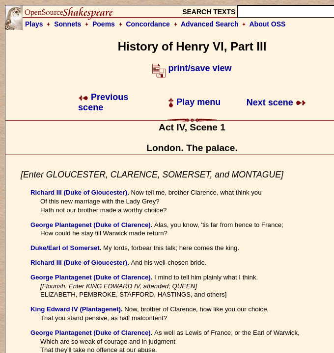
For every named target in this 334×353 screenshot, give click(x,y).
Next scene (276, 102)
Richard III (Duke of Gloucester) (78, 192)
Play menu (194, 102)
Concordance (147, 24)
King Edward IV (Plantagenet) (75, 309)
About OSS (268, 24)
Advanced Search (210, 24)
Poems (103, 24)
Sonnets (67, 24)
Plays (34, 24)
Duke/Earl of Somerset (65, 248)
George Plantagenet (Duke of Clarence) (90, 224)
